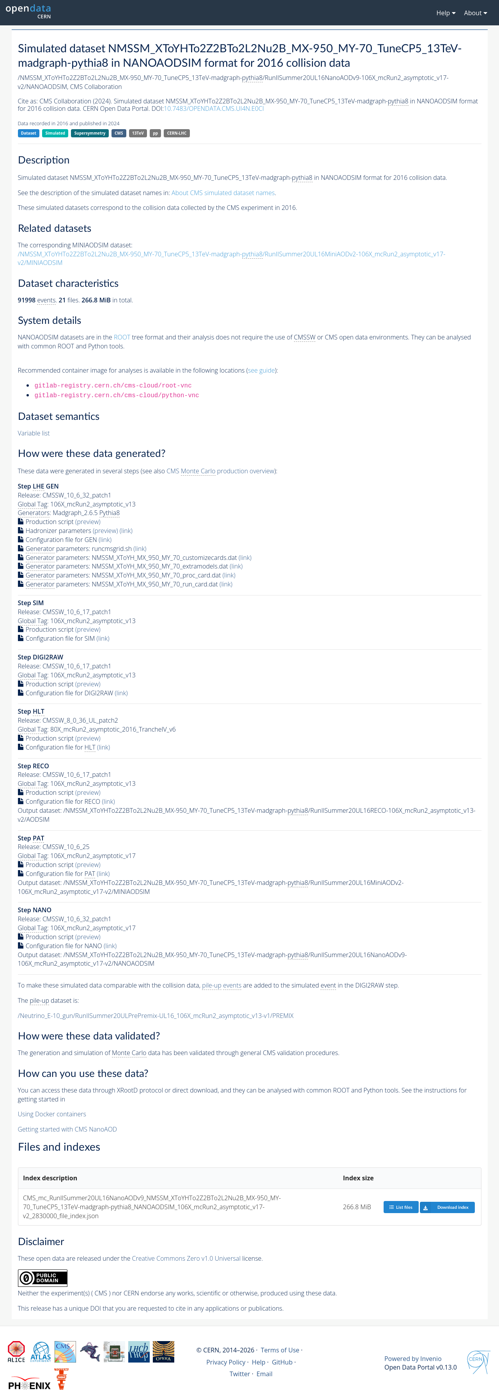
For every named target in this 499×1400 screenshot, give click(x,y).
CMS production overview (220, 471)
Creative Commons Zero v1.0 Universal (186, 1258)
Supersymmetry (90, 133)
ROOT (122, 337)
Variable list (34, 433)
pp (155, 133)
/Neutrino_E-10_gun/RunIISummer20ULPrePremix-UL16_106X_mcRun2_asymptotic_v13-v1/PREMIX (156, 1015)
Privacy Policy (226, 1362)
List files (400, 1207)
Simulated (55, 133)
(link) (126, 530)
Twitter (240, 1374)
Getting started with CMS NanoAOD (67, 1129)
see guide (261, 370)
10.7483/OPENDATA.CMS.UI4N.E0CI (214, 108)
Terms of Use (280, 1350)
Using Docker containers (52, 1114)
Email (265, 1374)
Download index (444, 1207)
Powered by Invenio (413, 1358)
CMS (119, 133)
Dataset (28, 133)
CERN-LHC (177, 133)
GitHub (282, 1362)
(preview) (88, 521)
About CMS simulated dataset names (223, 192)
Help (258, 1362)
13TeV (138, 133)
